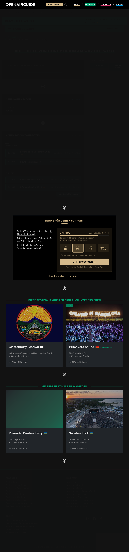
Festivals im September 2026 (19, 503)
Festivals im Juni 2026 (16, 497)
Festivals (18, 13)
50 (90, 248)
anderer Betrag (103, 248)
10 (65, 248)
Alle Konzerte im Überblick (78, 506)
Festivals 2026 (13, 491)
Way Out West (42, 13)
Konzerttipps (72, 482)
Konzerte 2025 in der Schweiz (80, 500)
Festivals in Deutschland (17, 488)
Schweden (29, 13)
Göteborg (92, 22)
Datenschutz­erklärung (16, 529)
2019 (44, 65)
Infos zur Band (99, 65)
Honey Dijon (70, 13)
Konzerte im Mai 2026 (76, 494)
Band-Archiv (56, 13)
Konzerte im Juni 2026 (77, 497)
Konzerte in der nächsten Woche (81, 491)
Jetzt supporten (54, 5)
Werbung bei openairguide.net (20, 526)
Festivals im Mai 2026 (16, 494)
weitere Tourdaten (118, 66)
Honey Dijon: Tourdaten (23, 135)
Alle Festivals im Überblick (18, 506)
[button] (114, 29)
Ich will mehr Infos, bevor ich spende (63, 276)
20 (78, 248)
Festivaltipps (12, 482)
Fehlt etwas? (76, 135)
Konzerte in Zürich (74, 485)
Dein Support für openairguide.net (22, 523)
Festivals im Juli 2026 (16, 500)
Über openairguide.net (16, 520)
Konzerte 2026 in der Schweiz (80, 503)
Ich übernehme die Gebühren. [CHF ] (77, 255)
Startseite (6, 13)
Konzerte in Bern (74, 488)
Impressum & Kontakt (16, 532)
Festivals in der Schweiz (17, 485)
